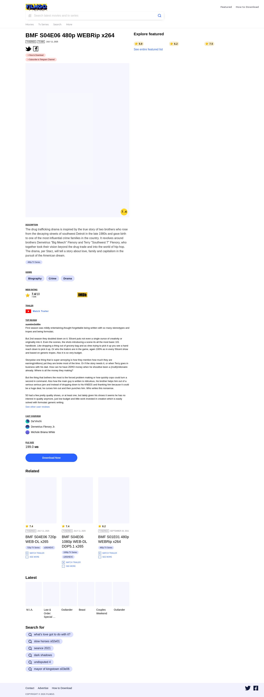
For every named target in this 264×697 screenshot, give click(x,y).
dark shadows (40, 655)
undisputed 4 (39, 662)
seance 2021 (39, 648)
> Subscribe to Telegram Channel (41, 60)
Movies (29, 24)
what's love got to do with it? (49, 634)
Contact (29, 688)
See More (32, 557)
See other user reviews (37, 406)
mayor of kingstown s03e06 (49, 669)
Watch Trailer (37, 311)
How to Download (247, 7)
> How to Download (35, 55)
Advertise (43, 688)
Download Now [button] (51, 457)
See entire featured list (148, 49)
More (69, 24)
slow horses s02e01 (44, 641)
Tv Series (43, 24)
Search (57, 24)
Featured (226, 7)
